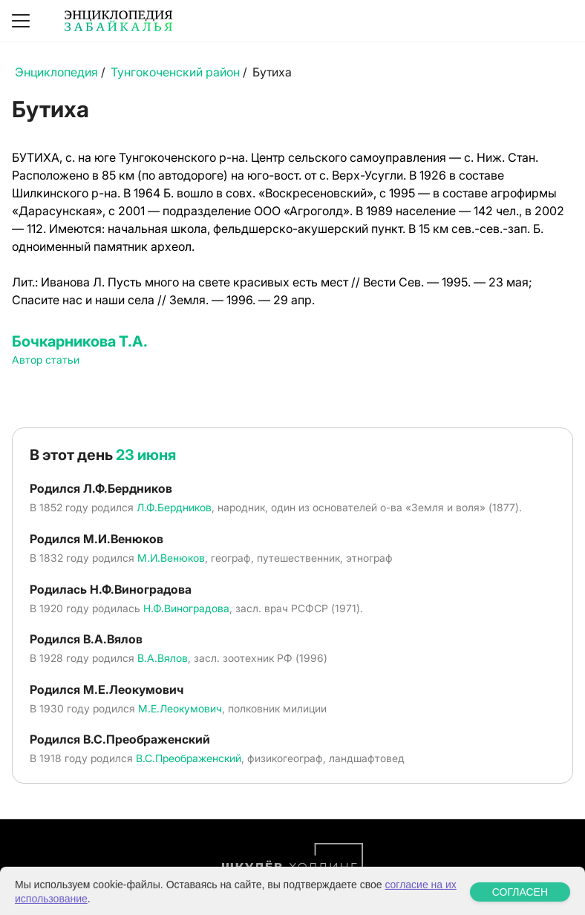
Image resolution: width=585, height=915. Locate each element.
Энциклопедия (56, 72)
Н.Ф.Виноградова (186, 608)
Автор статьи (45, 359)
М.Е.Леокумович (180, 708)
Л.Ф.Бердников (174, 507)
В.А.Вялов (162, 658)
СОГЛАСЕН (520, 904)
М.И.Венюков (171, 557)
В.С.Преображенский (188, 758)
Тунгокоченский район (175, 72)
